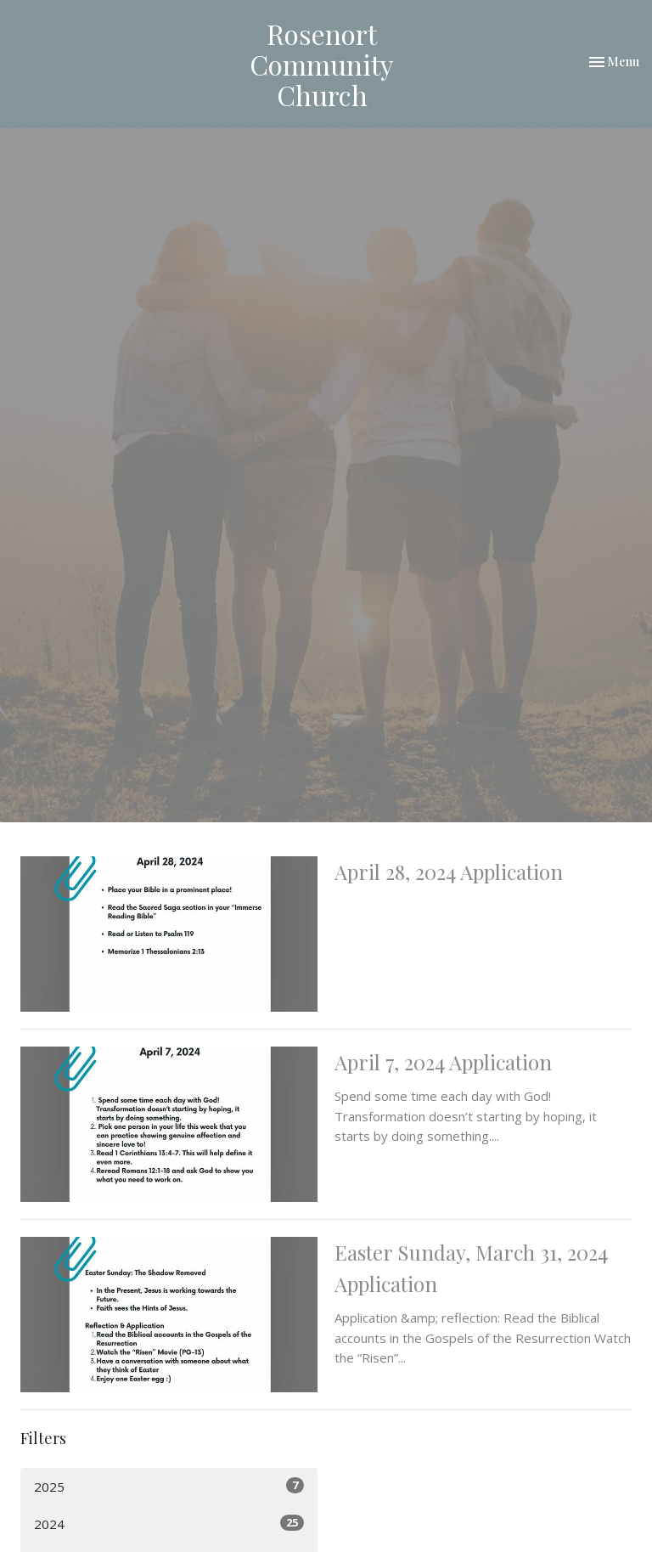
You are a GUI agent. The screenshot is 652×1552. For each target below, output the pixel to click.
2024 (169, 1523)
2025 (169, 1486)
